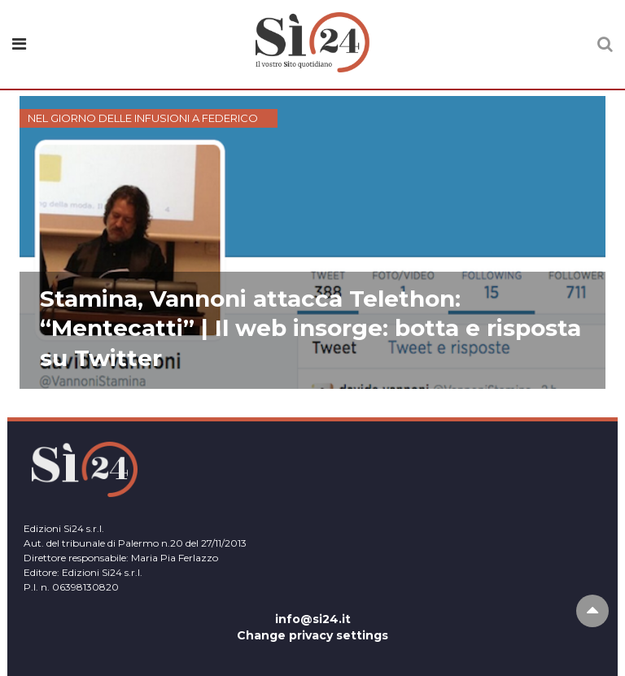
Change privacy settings (312, 635)
